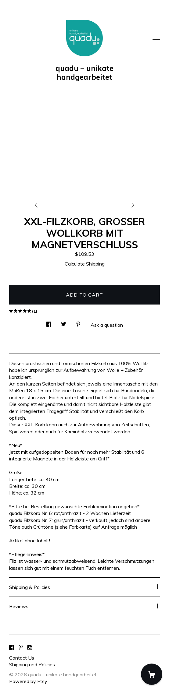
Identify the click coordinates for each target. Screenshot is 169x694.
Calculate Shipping (85, 264)
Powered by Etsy (28, 681)
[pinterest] (20, 647)
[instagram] (29, 647)
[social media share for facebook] (48, 322)
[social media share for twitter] (63, 322)
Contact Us (21, 658)
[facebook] (11, 647)
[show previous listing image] (50, 203)
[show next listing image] (119, 203)
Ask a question (107, 325)
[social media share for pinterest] (78, 322)
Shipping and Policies (32, 664)
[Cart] (151, 674)
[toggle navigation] (156, 40)
